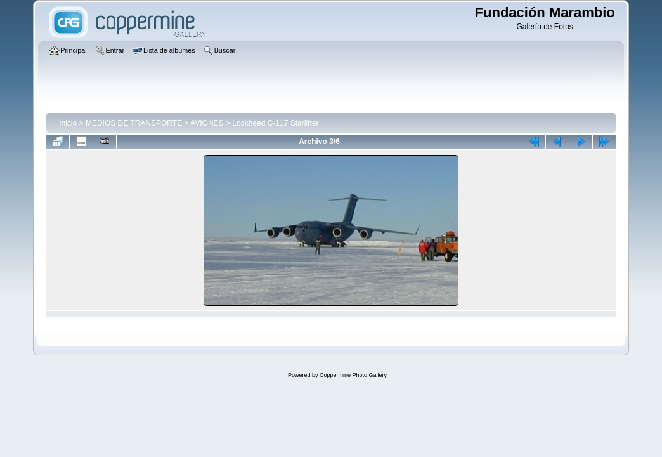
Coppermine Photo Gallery (353, 375)
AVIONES (206, 123)
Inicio (68, 123)
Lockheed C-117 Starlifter (275, 123)
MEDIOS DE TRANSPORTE (134, 123)
